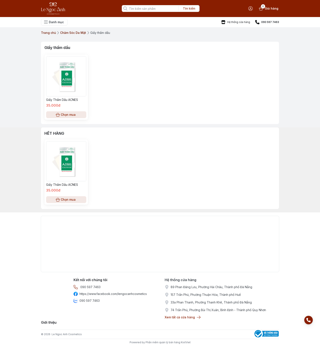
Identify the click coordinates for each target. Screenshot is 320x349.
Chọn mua (66, 114)
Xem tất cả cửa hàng (182, 317)
